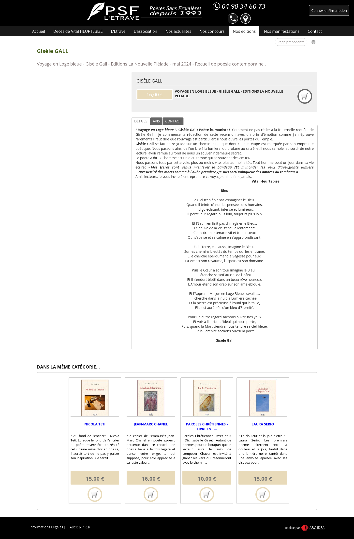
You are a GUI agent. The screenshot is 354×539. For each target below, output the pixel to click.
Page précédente (291, 42)
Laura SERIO (262, 424)
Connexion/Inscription (329, 10)
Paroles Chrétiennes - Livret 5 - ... (207, 426)
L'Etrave (118, 31)
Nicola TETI (94, 424)
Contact (315, 31)
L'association (145, 31)
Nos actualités (178, 31)
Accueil (38, 31)
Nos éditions (244, 31)
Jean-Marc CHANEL (151, 424)
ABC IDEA (317, 527)
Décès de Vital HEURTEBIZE (78, 31)
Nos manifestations (281, 31)
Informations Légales (46, 527)
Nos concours (212, 31)
